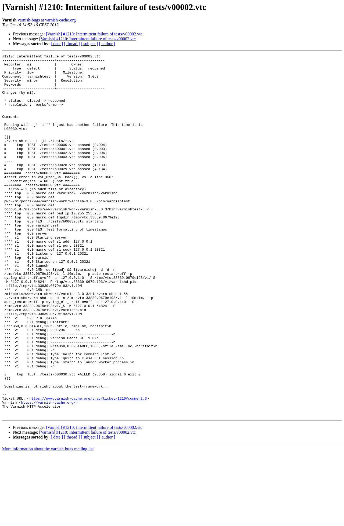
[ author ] (107, 43)
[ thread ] (72, 43)
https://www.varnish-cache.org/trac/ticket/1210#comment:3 (88, 467)
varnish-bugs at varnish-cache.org (47, 20)
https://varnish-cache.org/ (48, 472)
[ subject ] (89, 43)
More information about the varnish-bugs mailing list (48, 521)
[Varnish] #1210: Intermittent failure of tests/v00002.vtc (94, 34)
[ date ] (57, 43)
